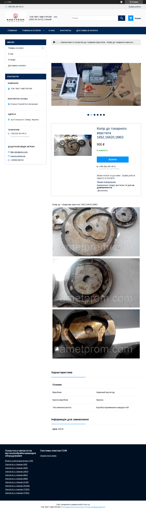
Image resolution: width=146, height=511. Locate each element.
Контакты (65, 30)
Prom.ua (86, 505)
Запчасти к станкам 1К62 (16, 464)
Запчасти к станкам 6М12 (16, 475)
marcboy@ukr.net (18, 156)
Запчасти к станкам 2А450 (17, 482)
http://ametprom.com (19, 152)
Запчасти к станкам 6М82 (16, 479)
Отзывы (11, 60)
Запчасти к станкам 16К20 (16, 471)
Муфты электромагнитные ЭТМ (19, 461)
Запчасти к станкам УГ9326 (17, 489)
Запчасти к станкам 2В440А (17, 486)
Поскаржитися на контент (72, 507)
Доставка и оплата (87, 30)
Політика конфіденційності (94, 507)
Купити (113, 159)
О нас (52, 30)
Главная (12, 30)
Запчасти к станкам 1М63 (16, 468)
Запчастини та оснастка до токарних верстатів (83, 42)
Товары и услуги (31, 30)
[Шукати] (121, 18)
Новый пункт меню (48, 456)
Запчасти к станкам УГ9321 (17, 493)
